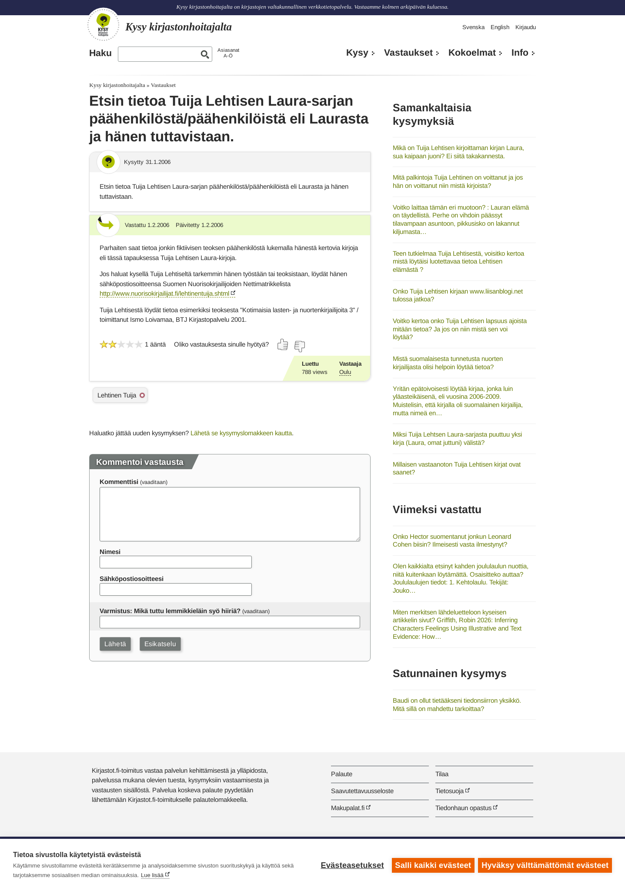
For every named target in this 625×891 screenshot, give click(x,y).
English (500, 27)
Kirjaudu (525, 27)
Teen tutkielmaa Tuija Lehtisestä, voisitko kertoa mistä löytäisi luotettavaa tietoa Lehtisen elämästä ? (458, 261)
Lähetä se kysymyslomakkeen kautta (241, 433)
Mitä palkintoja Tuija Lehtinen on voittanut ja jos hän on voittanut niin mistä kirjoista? (458, 181)
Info (519, 52)
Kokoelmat (472, 52)
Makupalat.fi (347, 807)
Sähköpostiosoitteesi (132, 578)
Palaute (341, 774)
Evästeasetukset (351, 865)
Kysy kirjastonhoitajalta (117, 85)
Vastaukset (408, 52)
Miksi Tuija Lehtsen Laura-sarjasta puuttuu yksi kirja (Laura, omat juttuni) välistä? (457, 438)
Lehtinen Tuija (116, 395)
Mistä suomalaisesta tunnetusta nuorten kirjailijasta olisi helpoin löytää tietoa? (448, 362)
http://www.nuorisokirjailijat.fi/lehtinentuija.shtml (164, 293)
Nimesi (110, 551)
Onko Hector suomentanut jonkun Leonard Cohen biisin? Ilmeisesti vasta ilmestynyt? (452, 540)
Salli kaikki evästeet (432, 865)
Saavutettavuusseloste (362, 790)
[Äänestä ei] (299, 346)
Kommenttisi (119, 481)
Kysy (357, 52)
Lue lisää (152, 875)
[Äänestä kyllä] (283, 344)
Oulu (345, 372)
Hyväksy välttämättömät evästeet (544, 865)
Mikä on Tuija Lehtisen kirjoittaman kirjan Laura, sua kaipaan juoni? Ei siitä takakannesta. (458, 152)
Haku (100, 53)
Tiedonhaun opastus (463, 807)
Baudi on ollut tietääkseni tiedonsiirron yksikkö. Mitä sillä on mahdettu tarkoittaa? (457, 704)
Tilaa (441, 774)
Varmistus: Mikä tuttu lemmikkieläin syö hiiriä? (170, 610)
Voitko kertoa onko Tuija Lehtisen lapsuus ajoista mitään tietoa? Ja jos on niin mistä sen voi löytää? (460, 328)
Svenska (473, 27)
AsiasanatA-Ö (228, 52)
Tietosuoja (449, 790)
